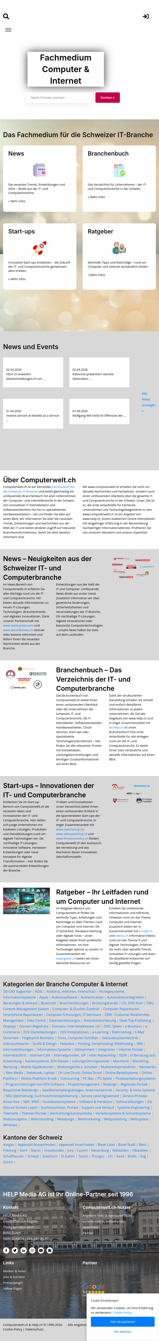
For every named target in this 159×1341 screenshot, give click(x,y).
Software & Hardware (95, 1101)
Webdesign (65, 1119)
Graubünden (54, 1150)
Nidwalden (120, 1150)
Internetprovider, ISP (70, 1055)
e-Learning (100, 1032)
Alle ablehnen (123, 1331)
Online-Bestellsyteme (121, 1072)
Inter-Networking (102, 1055)
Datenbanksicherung (100, 1020)
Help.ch (37, 1325)
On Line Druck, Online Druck (80, 1072)
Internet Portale (131, 1049)
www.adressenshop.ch (71, 834)
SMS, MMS (31, 1101)
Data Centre (36, 1020)
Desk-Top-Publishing (135, 1020)
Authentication (92, 997)
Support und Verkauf (98, 1107)
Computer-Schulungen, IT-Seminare (73, 1014)
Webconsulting (42, 1119)
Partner (88, 1233)
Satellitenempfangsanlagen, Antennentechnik (77, 1090)
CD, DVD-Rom (132, 1003)
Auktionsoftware (64, 997)
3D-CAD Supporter (17, 991)
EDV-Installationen (74, 1032)
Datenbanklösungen (64, 1020)
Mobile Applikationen (37, 1067)
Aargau (8, 1144)
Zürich (8, 1162)
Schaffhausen (13, 1156)
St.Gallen (68, 1156)
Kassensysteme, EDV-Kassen (47, 1061)
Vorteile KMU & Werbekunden (104, 1221)
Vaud (120, 1156)
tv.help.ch (146, 931)
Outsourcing (70, 1078)
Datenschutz (34, 1329)
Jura (70, 1150)
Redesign (110, 1084)
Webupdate (139, 1119)
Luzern (82, 1150)
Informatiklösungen (18, 1049)
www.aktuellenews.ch (18, 630)
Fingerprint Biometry (38, 1038)
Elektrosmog (121, 1032)
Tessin (83, 1156)
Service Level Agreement (100, 1096)
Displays (9, 1026)
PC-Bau (88, 1078)
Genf (23, 1150)
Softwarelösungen (130, 1101)
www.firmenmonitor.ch (72, 838)
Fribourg (9, 1150)
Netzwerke (147, 1067)
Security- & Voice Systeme (135, 1090)
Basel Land (106, 1144)
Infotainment (85, 1049)
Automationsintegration (125, 997)
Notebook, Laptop (40, 1072)
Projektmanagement (84, 1084)
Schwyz (33, 1156)
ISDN (123, 1055)
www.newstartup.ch (70, 829)
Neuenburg (100, 1150)
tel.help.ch (116, 727)
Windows (10, 1125)
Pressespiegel (13, 1282)
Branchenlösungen (74, 1003)
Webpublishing (115, 1119)
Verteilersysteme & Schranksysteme (123, 1113)
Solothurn (50, 1156)
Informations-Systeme (54, 1049)
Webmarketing (89, 1119)
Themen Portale (34, 1113)
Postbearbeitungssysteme (135, 1078)
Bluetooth (48, 1003)
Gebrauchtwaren (16, 1043)
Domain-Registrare (33, 1026)
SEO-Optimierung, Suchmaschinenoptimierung (42, 1096)
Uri (110, 1156)
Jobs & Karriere (14, 1277)
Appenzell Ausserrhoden (36, 1144)
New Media (14, 1072)
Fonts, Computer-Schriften (78, 1038)
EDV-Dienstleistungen (40, 1032)
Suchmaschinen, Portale (59, 1107)
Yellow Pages (12, 1288)
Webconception (15, 1119)
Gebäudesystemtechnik (120, 1038)
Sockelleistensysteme (59, 1101)
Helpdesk (67, 1043)
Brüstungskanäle (105, 1003)
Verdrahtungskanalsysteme (71, 1113)
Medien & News (14, 1271)
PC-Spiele (105, 1078)
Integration (106, 1049)
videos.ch (121, 936)
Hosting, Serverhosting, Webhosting (105, 1043)
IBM (140, 1043)
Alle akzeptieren (123, 1321)
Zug (143, 1156)
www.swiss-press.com (18, 625)
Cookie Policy (12, 1329)
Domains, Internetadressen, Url (76, 1026)
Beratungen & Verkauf (20, 1003)
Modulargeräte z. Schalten (77, 1067)
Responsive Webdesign (21, 1090)
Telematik (10, 1113)
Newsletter (90, 1227)
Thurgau (98, 1156)
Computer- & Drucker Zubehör (76, 1009)
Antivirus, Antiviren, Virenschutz (71, 991)
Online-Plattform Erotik (39, 1078)
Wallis (132, 1156)
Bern (142, 1144)
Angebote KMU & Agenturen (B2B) (107, 1215)
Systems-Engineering (133, 1107)
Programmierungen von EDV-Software (35, 1084)
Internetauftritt (14, 1055)
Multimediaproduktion (118, 1067)
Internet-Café (40, 1055)
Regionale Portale (134, 1084)
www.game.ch (66, 958)
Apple (43, 997)
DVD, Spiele (113, 1026)
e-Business (133, 1026)
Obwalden (140, 1150)
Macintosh (121, 1061)
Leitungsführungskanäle (91, 1061)
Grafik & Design (45, 1043)
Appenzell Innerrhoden (76, 1144)
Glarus (36, 1150)
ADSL (39, 991)
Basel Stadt (126, 1144)
